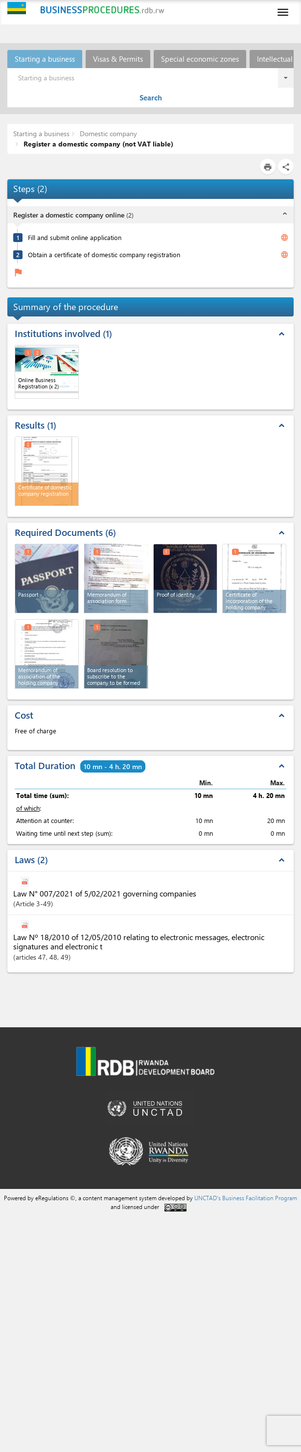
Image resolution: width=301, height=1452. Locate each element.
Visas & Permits (118, 59)
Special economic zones (200, 59)
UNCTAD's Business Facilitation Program (245, 1198)
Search (150, 97)
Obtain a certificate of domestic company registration (104, 254)
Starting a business (45, 59)
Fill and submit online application (74, 237)
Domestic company (107, 133)
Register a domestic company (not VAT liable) (97, 143)
